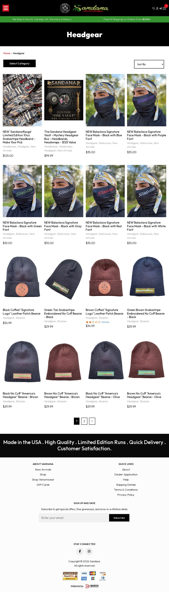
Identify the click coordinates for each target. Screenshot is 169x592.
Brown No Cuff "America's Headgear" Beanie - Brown (62, 395)
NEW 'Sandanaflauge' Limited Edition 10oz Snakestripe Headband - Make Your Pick (19, 137)
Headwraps (65, 146)
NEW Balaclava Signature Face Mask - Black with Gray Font (63, 226)
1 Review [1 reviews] (105, 322)
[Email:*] (84, 518)
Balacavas (105, 143)
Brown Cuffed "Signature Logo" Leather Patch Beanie (104, 312)
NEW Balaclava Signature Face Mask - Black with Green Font (20, 226)
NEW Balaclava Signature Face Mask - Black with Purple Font (144, 135)
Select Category (20, 63)
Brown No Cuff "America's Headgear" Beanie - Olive (144, 395)
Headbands (9, 146)
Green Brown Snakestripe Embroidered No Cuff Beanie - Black (146, 313)
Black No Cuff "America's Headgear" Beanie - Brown (21, 395)
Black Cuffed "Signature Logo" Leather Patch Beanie (21, 312)
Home (6, 53)
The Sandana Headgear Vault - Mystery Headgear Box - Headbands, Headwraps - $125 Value (61, 137)
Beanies (20, 318)
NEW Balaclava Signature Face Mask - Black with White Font (144, 226)
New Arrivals (64, 150)
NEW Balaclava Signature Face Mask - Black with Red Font (104, 226)
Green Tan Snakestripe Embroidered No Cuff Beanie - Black (63, 313)
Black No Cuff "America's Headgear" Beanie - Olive (103, 395)
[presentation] (64, 531)
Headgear (23, 146)
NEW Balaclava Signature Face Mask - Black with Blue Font (104, 135)
